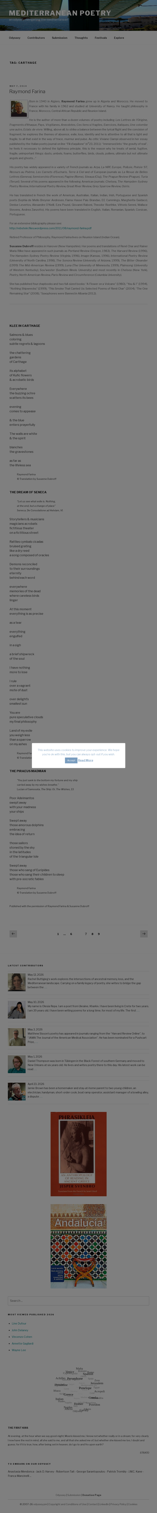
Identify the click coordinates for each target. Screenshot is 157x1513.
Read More (85, 760)
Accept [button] (71, 760)
